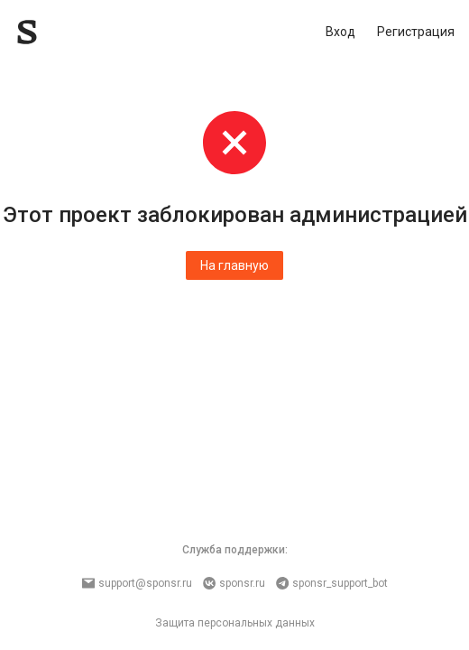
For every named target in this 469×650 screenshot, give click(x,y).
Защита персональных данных (235, 623)
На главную (234, 265)
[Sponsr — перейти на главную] (67, 32)
